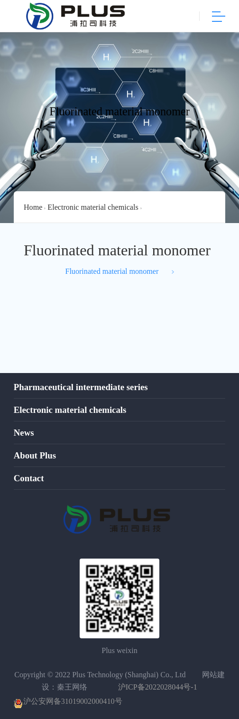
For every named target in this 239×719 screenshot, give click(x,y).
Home (33, 207)
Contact (29, 478)
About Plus (35, 455)
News (24, 433)
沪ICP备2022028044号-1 (157, 687)
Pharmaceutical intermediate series (81, 387)
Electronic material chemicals (92, 207)
